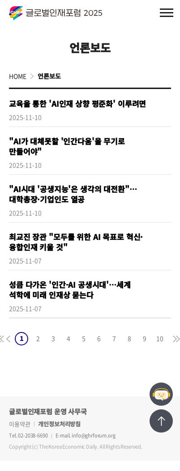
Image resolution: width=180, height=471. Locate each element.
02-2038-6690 (32, 435)
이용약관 (19, 424)
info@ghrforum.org (93, 435)
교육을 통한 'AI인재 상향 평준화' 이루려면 (77, 103)
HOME (17, 75)
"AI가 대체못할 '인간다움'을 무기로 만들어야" (67, 146)
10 (159, 338)
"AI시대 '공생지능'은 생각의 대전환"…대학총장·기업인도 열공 (73, 194)
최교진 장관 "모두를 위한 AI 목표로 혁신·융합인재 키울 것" (76, 241)
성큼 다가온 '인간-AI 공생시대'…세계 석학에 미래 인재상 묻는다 (70, 289)
